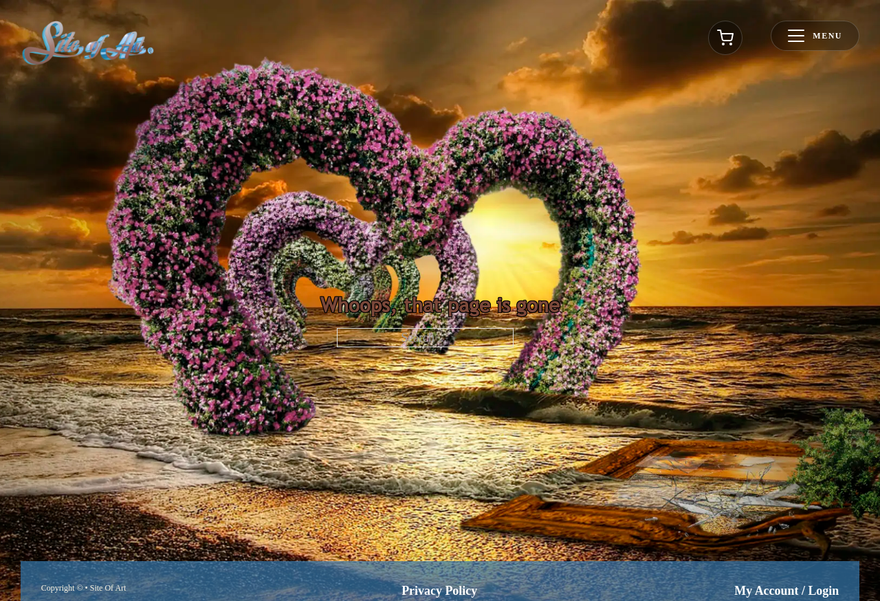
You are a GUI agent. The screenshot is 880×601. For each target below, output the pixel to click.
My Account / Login (786, 591)
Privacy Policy (439, 591)
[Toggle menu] (815, 36)
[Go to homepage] (88, 43)
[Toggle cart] (725, 38)
